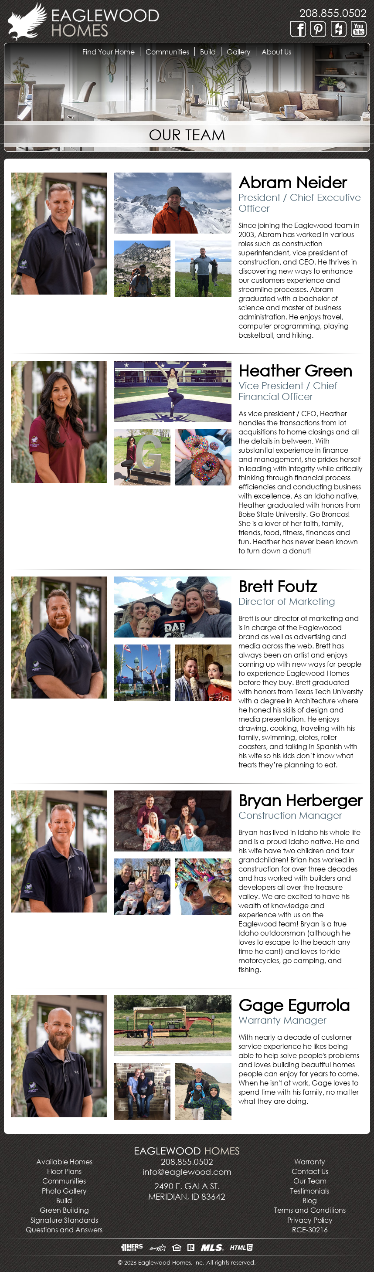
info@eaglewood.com (187, 1172)
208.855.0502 (333, 12)
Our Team (309, 1180)
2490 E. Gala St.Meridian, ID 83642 (186, 1191)
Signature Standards (64, 1220)
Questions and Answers (64, 1229)
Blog (310, 1200)
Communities (64, 1180)
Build (210, 51)
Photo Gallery (64, 1190)
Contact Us (310, 1171)
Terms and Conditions (310, 1209)
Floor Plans (64, 1171)
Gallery (241, 51)
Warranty (309, 1161)
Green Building (64, 1209)
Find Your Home (111, 51)
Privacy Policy (310, 1220)
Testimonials (309, 1190)
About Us (279, 51)
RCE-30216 (310, 1229)
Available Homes (64, 1161)
